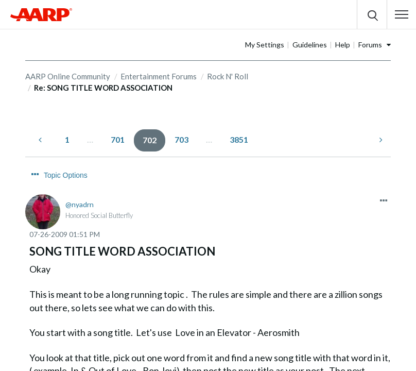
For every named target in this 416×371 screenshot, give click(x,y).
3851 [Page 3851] (239, 139)
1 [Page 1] (67, 139)
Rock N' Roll (227, 76)
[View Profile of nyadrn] (79, 185)
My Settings (297, 44)
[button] (401, 14)
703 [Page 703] (181, 139)
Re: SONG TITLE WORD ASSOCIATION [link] (103, 87)
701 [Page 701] (118, 139)
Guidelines (342, 44)
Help (375, 44)
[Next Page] (380, 139)
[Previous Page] (41, 139)
